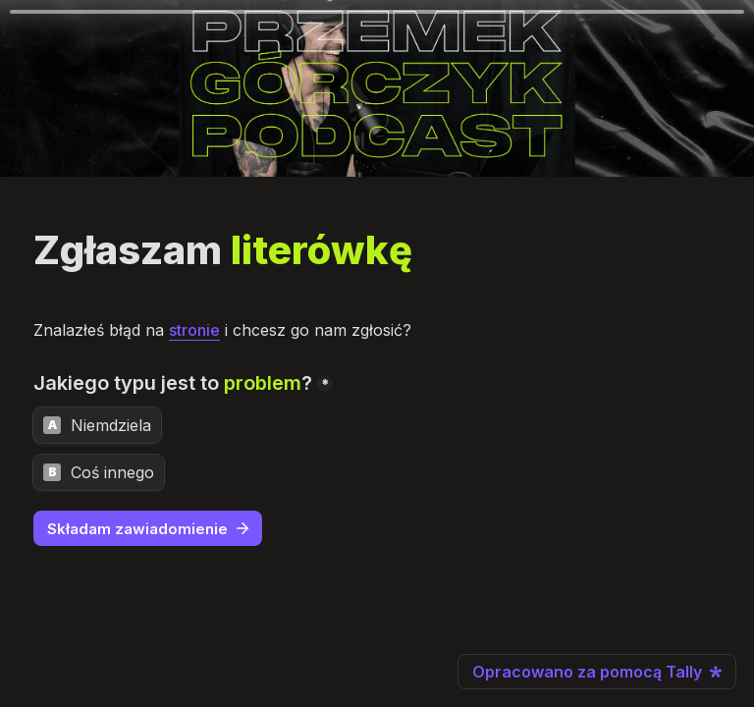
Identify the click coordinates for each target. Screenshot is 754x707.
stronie (194, 330)
